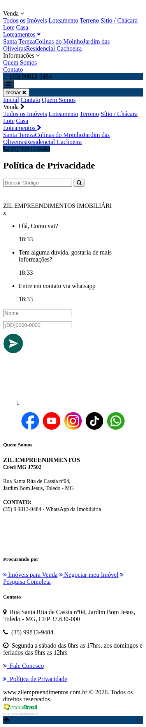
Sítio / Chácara (118, 20)
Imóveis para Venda (30, 574)
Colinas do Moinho (59, 41)
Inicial (11, 100)
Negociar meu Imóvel (89, 574)
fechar (16, 92)
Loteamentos (21, 34)
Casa (22, 27)
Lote (8, 27)
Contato (13, 69)
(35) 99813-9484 (26, 149)
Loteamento (63, 20)
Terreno (89, 20)
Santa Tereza (19, 41)
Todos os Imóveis (25, 20)
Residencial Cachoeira (54, 48)
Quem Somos (20, 62)
